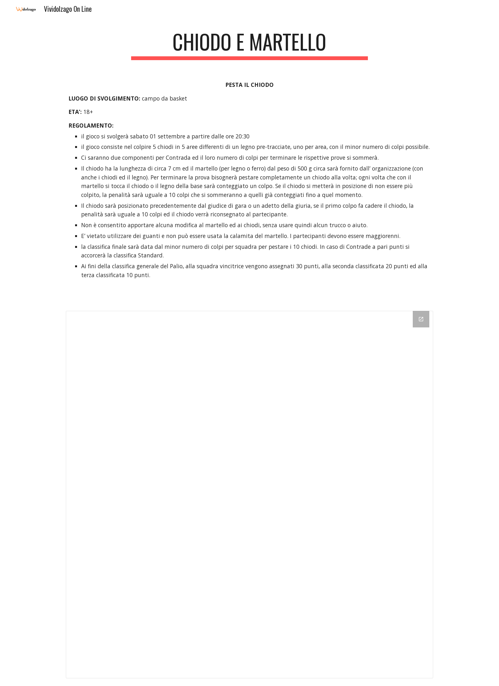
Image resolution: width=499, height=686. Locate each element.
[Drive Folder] (249, 494)
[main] (249, 45)
